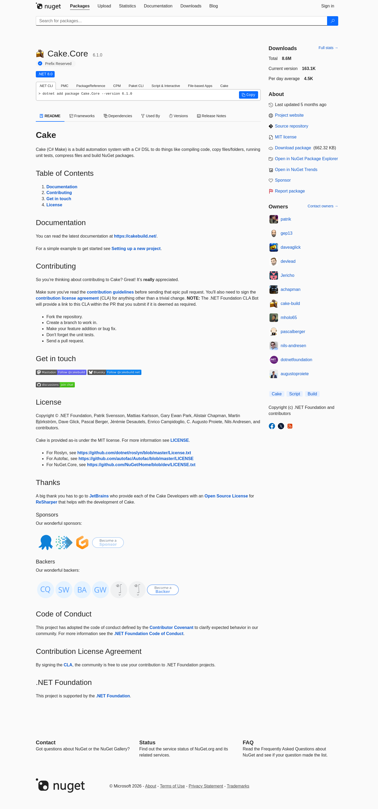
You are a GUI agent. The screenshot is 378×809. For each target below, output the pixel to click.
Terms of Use (172, 786)
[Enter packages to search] (181, 21)
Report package (290, 191)
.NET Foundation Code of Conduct (148, 633)
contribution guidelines (110, 292)
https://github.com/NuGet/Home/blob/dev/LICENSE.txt (141, 464)
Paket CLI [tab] (136, 86)
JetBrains (99, 496)
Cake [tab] (224, 86)
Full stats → (328, 48)
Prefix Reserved (58, 64)
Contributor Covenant (171, 627)
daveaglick (291, 247)
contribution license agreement (67, 298)
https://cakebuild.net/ (135, 236)
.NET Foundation (113, 696)
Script (294, 394)
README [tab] (50, 116)
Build (312, 394)
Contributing (59, 192)
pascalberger (293, 331)
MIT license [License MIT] (286, 137)
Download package (293, 148)
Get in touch (58, 198)
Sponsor (283, 180)
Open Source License (226, 496)
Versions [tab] (178, 116)
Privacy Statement (206, 786)
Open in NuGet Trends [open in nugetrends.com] (296, 169)
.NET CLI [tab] (46, 86)
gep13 (287, 233)
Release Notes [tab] (211, 116)
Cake (277, 394)
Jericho (287, 275)
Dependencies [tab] (118, 116)
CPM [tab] (117, 86)
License (54, 205)
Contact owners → (323, 206)
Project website (289, 115)
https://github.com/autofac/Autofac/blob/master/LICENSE (136, 458)
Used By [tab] (150, 116)
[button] (248, 95)
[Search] (332, 21)
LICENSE (179, 440)
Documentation (61, 187)
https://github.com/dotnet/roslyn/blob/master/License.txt (134, 453)
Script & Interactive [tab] (165, 86)
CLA (68, 665)
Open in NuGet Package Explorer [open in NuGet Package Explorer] (306, 158)
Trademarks (238, 786)
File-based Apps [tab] (200, 86)
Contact (45, 742)
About (150, 786)
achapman (291, 289)
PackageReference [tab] (90, 86)
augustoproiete (295, 373)
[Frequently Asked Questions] (248, 742)
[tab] (80, 6)
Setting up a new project (135, 248)
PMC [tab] (64, 86)
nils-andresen (293, 345)
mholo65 (289, 317)
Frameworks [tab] (82, 116)
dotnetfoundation (296, 359)
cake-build (290, 303)
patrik (286, 219)
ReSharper (46, 502)
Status (147, 742)
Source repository (291, 126)
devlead (288, 261)
